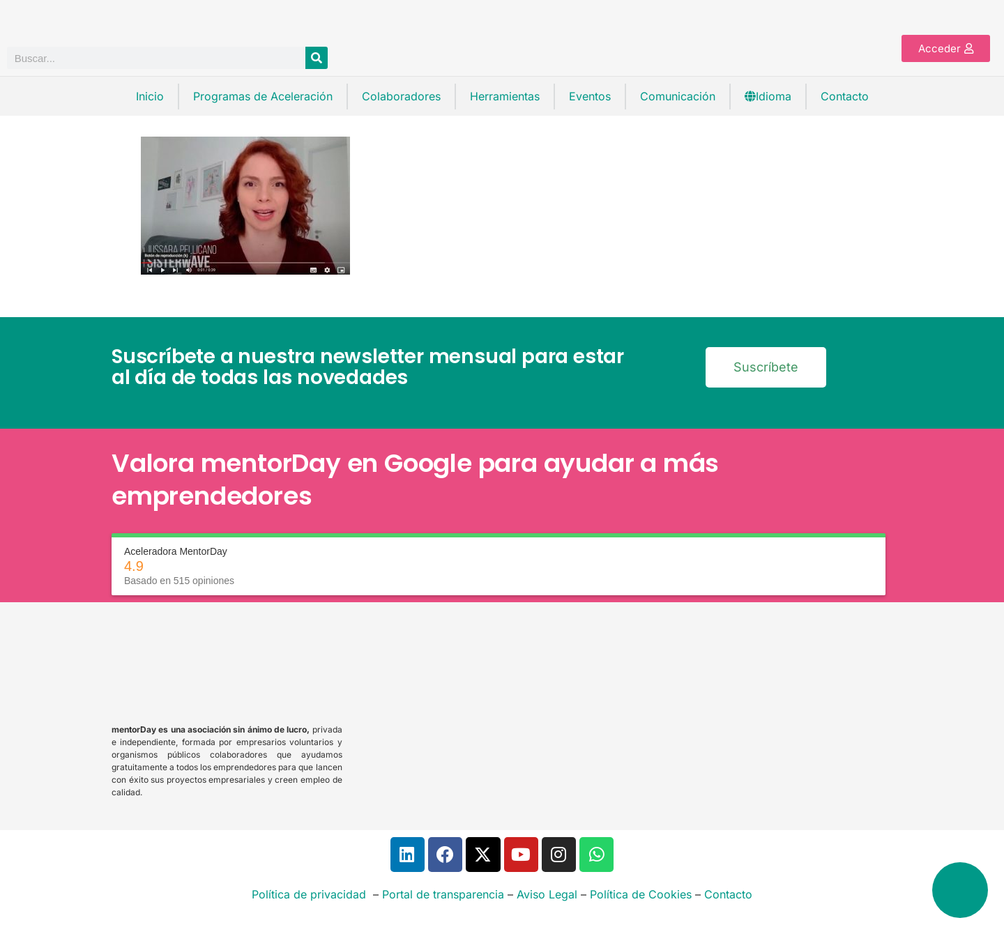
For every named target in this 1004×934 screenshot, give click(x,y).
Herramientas (505, 96)
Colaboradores (401, 96)
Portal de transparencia (443, 894)
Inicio (150, 96)
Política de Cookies (641, 894)
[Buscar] (316, 58)
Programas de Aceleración (263, 96)
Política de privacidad (309, 894)
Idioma (768, 96)
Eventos (590, 96)
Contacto (845, 96)
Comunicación (677, 96)
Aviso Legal (547, 894)
